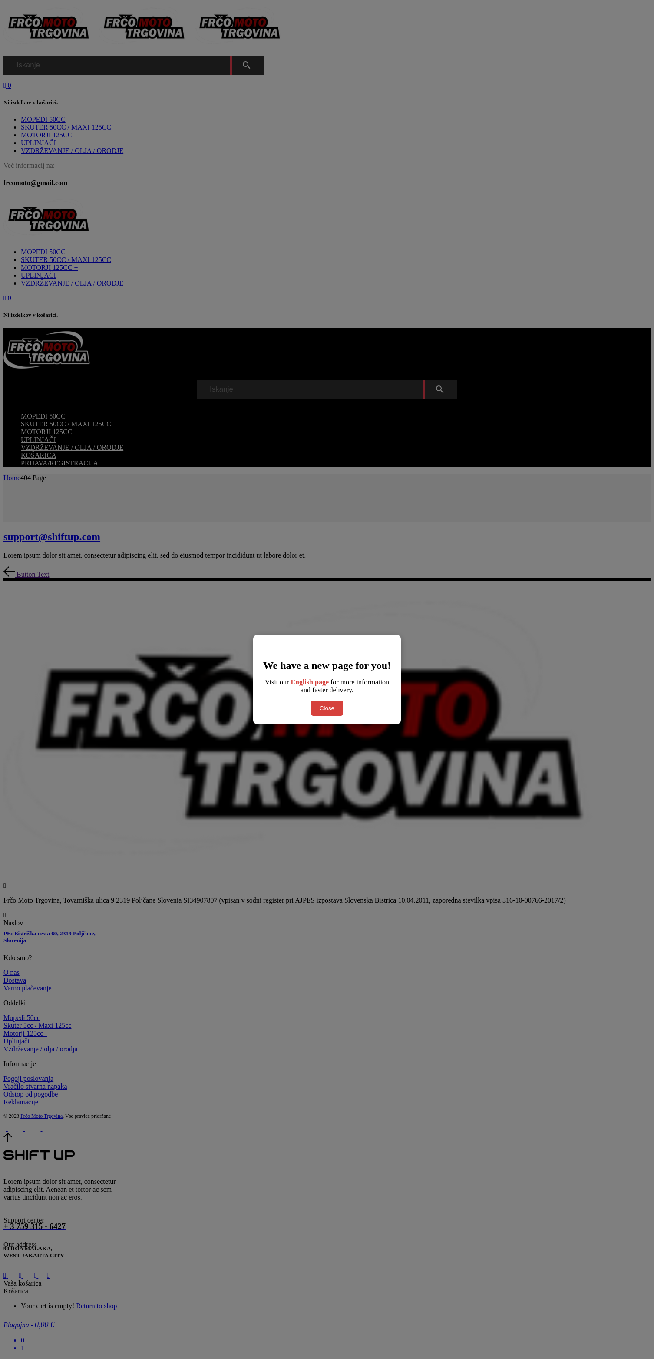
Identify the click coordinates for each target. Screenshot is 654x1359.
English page (310, 682)
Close (327, 708)
